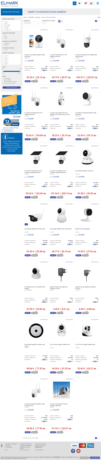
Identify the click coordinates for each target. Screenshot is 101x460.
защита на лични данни (25, 448)
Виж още (28, 81)
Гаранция (7, 445)
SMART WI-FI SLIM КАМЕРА (82, 229)
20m (6, 60)
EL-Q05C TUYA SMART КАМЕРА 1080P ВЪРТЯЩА (35, 55)
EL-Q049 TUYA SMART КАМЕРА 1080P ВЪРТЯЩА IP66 (35, 404)
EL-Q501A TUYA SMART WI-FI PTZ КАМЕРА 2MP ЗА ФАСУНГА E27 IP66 (60, 113)
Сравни (34, 81)
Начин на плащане (40, 444)
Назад (98, 17)
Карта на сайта (24, 450)
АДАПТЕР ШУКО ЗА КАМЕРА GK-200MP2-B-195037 (59, 287)
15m (6, 57)
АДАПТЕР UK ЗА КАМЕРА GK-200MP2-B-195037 (85, 287)
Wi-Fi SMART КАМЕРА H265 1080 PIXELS (61, 229)
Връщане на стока (40, 445)
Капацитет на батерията (10, 41)
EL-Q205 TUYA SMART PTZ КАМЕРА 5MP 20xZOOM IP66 (86, 55)
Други (4, 76)
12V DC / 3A (7, 29)
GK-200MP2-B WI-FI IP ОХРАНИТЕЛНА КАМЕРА (35, 287)
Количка (85, 3)
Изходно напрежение (9, 33)
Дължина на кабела (8, 48)
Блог (6, 450)
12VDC (5, 36)
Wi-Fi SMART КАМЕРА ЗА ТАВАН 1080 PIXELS (35, 345)
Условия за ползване (11, 444)
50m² (6, 63)
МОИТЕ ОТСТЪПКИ (79, 3)
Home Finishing (39, 450)
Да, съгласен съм (94, 457)
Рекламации (8, 447)
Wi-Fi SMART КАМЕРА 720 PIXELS (84, 171)
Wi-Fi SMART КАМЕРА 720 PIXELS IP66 (35, 229)
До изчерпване (8, 80)
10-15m (7, 55)
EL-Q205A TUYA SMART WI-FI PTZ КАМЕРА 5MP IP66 (33, 113)
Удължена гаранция (26, 445)
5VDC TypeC (8, 25)
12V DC (6, 28)
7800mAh (6, 44)
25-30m (7, 62)
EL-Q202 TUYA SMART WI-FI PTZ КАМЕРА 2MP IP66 (58, 55)
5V (4, 35)
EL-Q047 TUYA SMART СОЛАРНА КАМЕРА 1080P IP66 (58, 404)
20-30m (7, 59)
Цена (4, 67)
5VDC (6, 23)
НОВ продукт (7, 78)
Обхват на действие (8, 53)
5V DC (6, 21)
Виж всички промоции (9, 83)
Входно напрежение (8, 19)
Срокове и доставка (25, 444)
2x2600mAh (7, 43)
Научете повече (84, 457)
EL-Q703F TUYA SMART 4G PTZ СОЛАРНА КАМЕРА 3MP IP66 (58, 171)
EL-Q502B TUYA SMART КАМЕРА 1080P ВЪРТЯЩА (85, 113)
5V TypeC (7, 26)
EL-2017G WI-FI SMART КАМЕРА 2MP (85, 344)
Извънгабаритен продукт (10, 81)
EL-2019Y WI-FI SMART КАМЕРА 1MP (60, 344)
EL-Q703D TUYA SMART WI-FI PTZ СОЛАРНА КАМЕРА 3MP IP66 (33, 171)
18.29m (6, 50)
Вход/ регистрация (91, 2)
